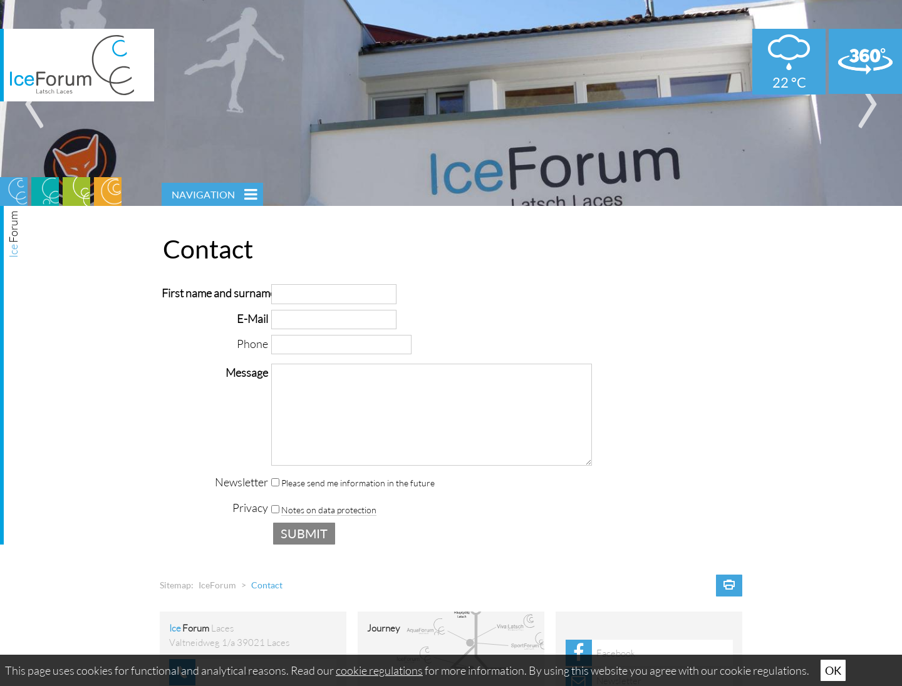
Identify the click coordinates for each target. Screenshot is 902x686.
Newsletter (241, 482)
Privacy (250, 507)
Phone (252, 344)
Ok (833, 670)
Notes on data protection (328, 510)
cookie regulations (379, 670)
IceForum (217, 585)
